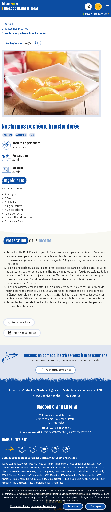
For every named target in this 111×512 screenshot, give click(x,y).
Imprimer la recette (22, 333)
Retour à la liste (19, 322)
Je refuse (73, 506)
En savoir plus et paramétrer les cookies (33, 506)
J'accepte (95, 506)
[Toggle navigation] (107, 8)
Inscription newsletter (55, 370)
